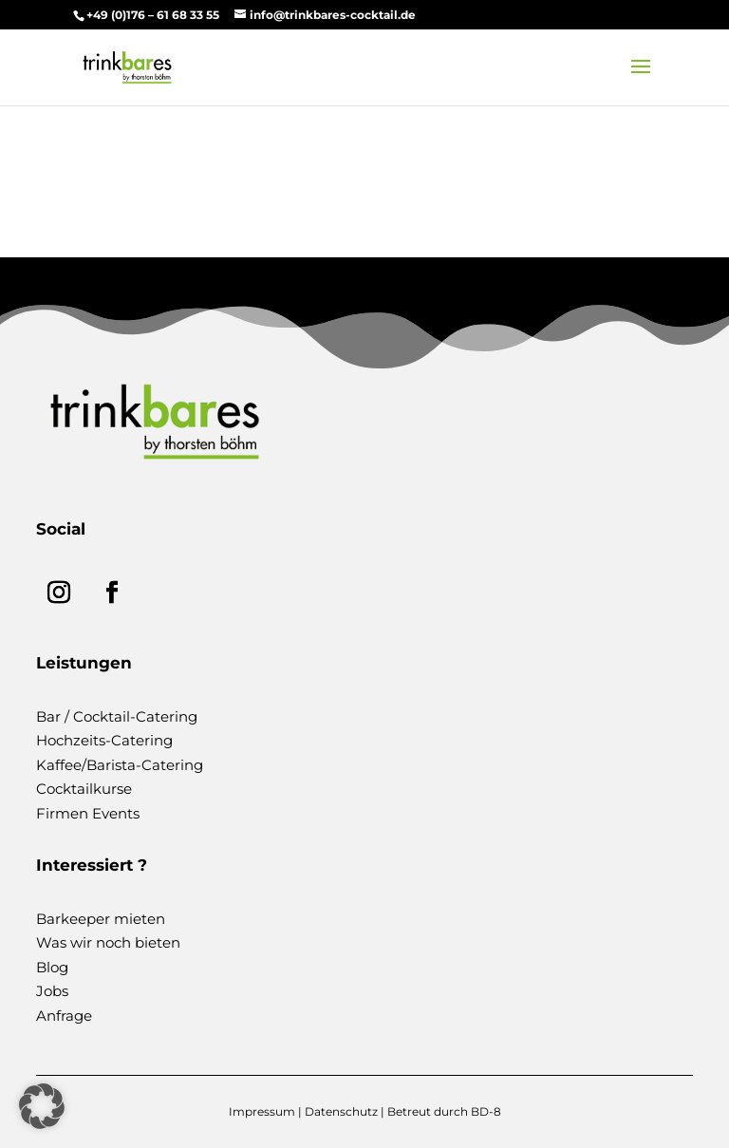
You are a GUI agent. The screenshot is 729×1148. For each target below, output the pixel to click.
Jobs (52, 991)
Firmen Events (88, 813)
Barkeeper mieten (100, 919)
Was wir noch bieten (108, 942)
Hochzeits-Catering (104, 740)
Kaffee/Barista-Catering (119, 765)
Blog (52, 967)
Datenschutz (341, 1111)
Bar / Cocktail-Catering (116, 716)
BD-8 (486, 1111)
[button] (42, 1106)
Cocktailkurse (84, 789)
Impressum (262, 1111)
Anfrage (64, 1016)
